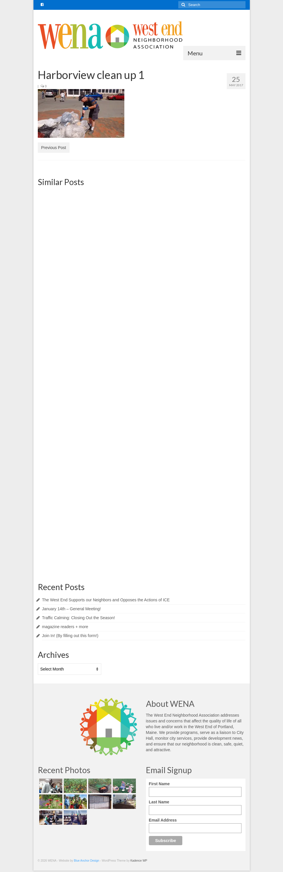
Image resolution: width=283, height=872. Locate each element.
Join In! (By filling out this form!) (70, 635)
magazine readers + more (65, 626)
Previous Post (53, 147)
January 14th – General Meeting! (71, 609)
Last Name (159, 802)
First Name (159, 783)
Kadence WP (138, 860)
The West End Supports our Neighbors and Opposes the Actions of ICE (106, 600)
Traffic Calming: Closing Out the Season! (78, 617)
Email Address (163, 820)
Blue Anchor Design (86, 860)
